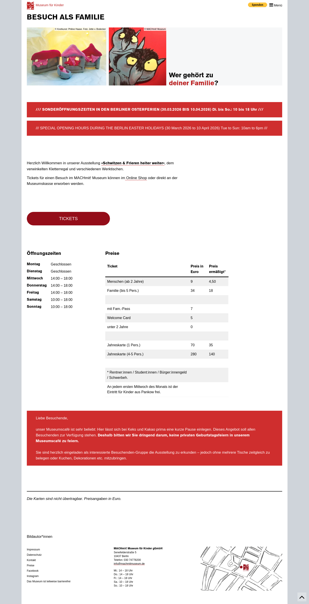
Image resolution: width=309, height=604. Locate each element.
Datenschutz (34, 554)
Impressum (33, 549)
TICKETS (68, 218)
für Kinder (50, 5)
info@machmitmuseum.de (129, 563)
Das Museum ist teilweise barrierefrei (48, 581)
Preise (30, 565)
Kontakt (31, 560)
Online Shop (136, 178)
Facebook (33, 570)
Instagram (33, 576)
